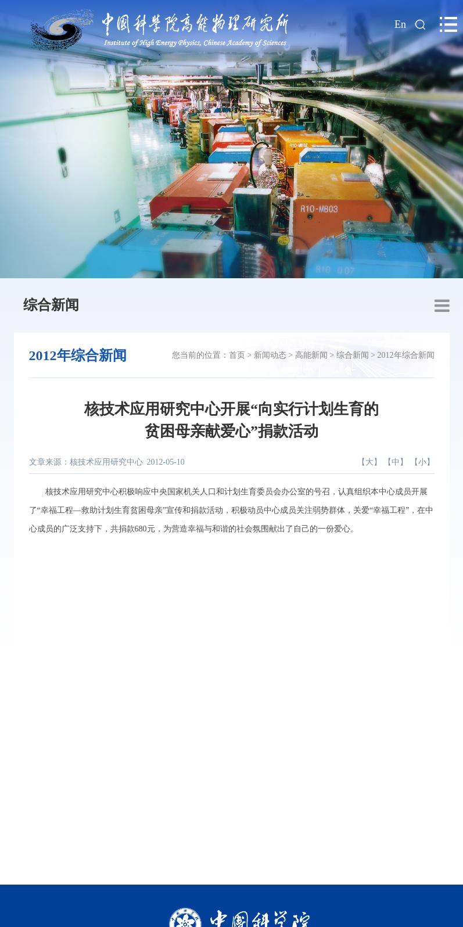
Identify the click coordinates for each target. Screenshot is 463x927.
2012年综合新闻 (406, 355)
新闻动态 (270, 355)
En (400, 24)
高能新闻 (311, 355)
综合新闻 (51, 304)
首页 (237, 355)
